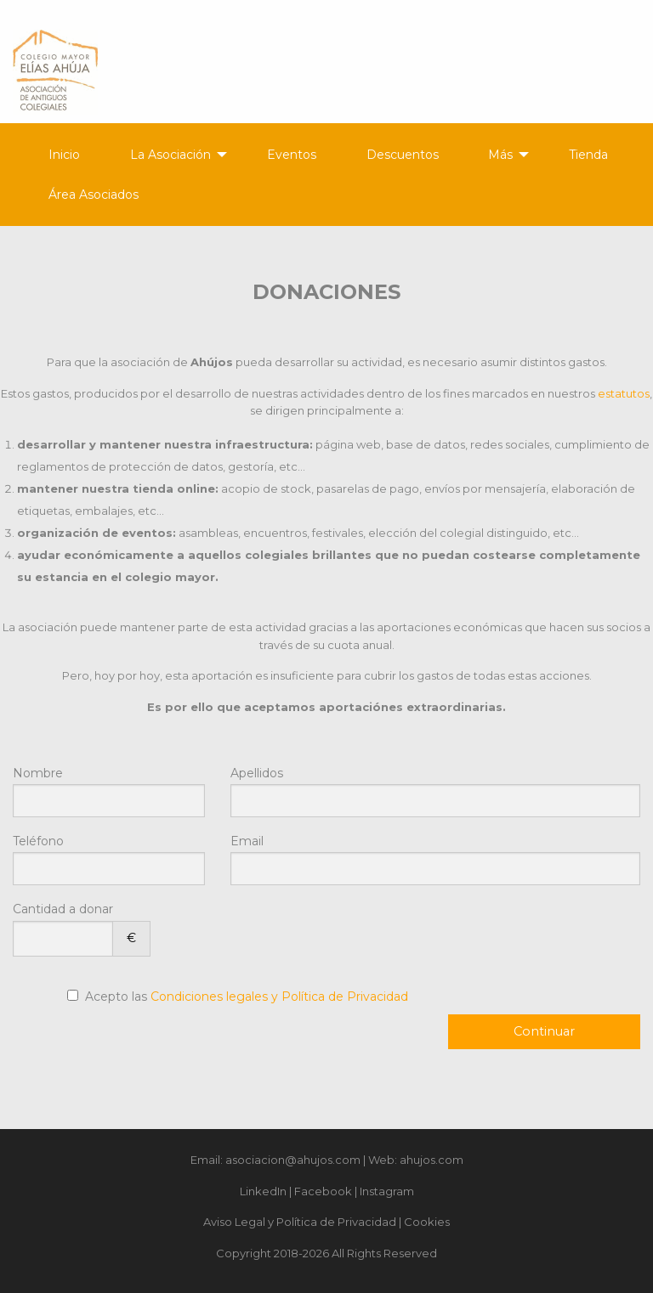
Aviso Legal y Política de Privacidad (299, 1221)
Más (500, 154)
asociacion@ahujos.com (293, 1159)
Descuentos (402, 154)
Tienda (588, 154)
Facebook (323, 1191)
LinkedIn (263, 1191)
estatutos (624, 393)
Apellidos (435, 791)
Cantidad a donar (81, 928)
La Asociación (170, 154)
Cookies (427, 1221)
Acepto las (246, 996)
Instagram (387, 1191)
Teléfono (109, 859)
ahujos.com (431, 1159)
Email (435, 859)
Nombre (109, 791)
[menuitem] (53, 154)
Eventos (291, 154)
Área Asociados (93, 194)
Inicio (64, 154)
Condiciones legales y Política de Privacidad (279, 996)
